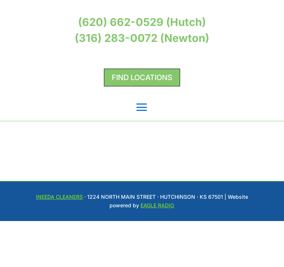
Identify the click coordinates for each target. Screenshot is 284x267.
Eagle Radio (157, 205)
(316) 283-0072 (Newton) (142, 38)
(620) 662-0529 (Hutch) (142, 22)
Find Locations (142, 77)
